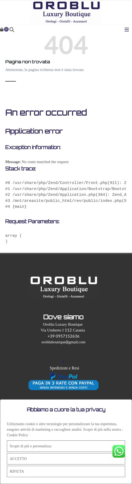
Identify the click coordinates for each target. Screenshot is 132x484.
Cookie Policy (17, 435)
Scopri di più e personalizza (30, 446)
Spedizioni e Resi (64, 368)
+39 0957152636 (63, 336)
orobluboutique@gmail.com (63, 342)
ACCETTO (18, 458)
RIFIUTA (17, 471)
